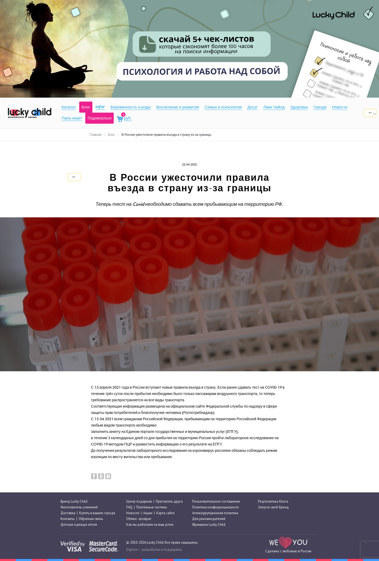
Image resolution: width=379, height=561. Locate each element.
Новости (132, 513)
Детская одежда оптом (79, 525)
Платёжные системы (151, 507)
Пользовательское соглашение (216, 501)
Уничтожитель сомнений (79, 507)
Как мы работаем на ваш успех (150, 525)
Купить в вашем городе (97, 513)
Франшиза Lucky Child (208, 525)
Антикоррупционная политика (215, 513)
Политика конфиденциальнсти (215, 507)
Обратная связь (91, 519)
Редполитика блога (273, 501)
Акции (147, 513)
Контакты (68, 519)
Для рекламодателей (208, 519)
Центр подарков (139, 501)
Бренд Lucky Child (74, 501)
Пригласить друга (169, 501)
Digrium (132, 549)
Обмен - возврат (138, 519)
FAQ (129, 507)
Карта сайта (165, 513)
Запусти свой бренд (273, 507)
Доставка (68, 513)
